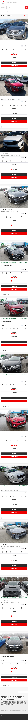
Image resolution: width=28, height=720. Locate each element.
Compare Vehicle (6, 71)
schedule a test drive (22, 702)
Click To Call (14, 62)
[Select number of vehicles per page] (25, 692)
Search (23, 11)
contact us (10, 704)
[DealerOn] (4, 715)
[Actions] (26, 42)
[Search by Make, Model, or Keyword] (12, 11)
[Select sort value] (26, 16)
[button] (3, 7)
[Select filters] (24, 15)
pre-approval (9, 703)
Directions (8, 7)
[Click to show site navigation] (26, 7)
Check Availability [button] (14, 65)
